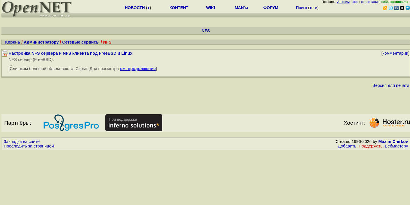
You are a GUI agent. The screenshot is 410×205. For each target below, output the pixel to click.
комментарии (395, 53)
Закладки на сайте (22, 141)
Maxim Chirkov (393, 141)
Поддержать (371, 146)
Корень (12, 42)
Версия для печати (390, 85)
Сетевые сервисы (81, 42)
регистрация (370, 1)
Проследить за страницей (29, 146)
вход (355, 1)
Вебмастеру (396, 146)
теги (313, 7)
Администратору (41, 42)
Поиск (301, 7)
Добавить (347, 146)
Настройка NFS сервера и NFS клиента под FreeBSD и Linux (70, 53)
